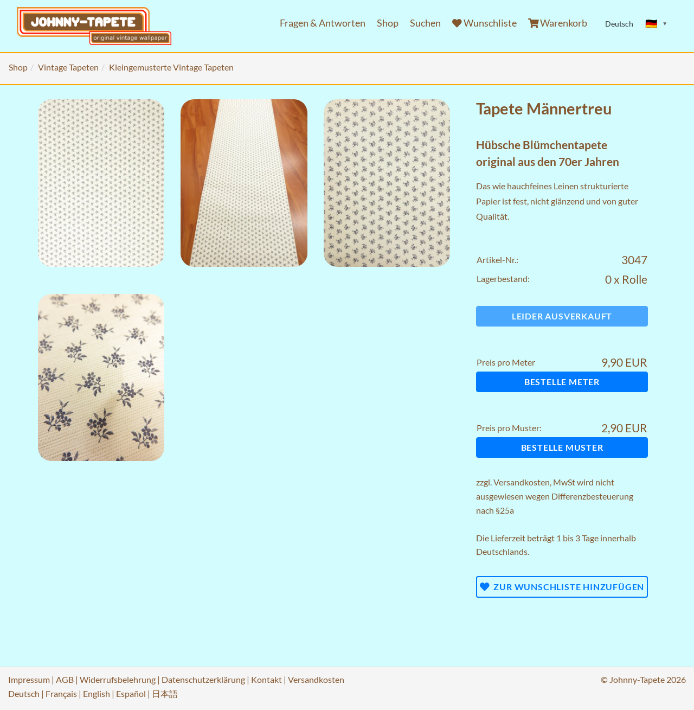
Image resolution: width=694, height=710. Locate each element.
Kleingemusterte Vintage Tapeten (171, 67)
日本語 (165, 693)
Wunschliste (484, 23)
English (96, 693)
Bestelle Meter (562, 381)
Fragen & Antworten (322, 23)
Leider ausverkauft (562, 316)
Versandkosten (521, 482)
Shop (388, 23)
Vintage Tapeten (68, 67)
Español (131, 693)
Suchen (425, 23)
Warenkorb (558, 23)
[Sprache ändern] (656, 24)
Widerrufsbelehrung (118, 679)
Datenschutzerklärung (203, 679)
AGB (65, 679)
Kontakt (266, 679)
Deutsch (24, 693)
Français (61, 693)
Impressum (29, 679)
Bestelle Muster (562, 447)
